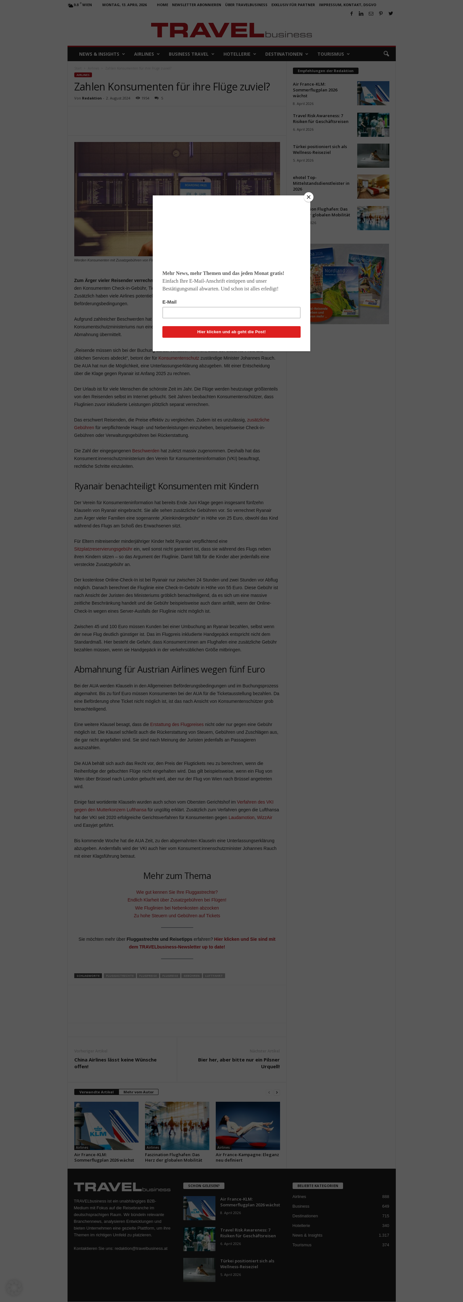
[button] (14, 1288)
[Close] (308, 197)
